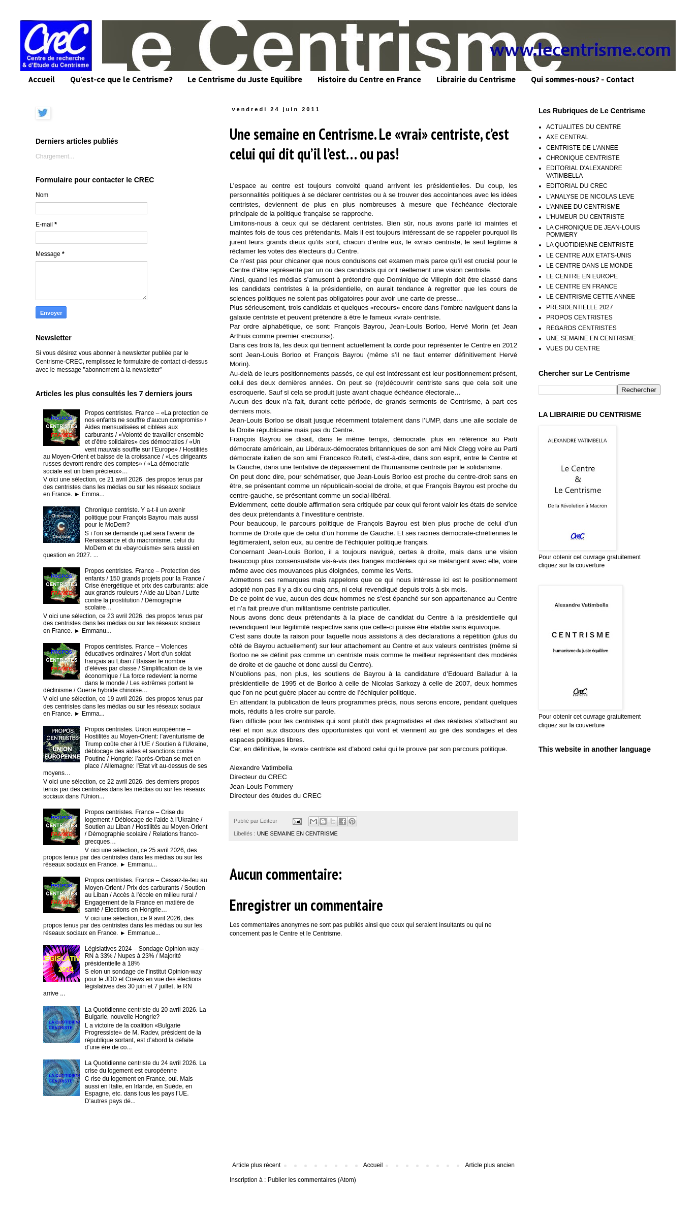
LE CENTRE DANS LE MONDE (589, 265)
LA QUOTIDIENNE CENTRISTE (590, 244)
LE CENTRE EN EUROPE (582, 276)
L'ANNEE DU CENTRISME (583, 206)
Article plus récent (256, 1165)
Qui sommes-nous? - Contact (582, 79)
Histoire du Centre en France (369, 79)
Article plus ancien (490, 1165)
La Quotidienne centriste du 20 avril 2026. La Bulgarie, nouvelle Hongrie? (145, 1013)
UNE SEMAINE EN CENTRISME (297, 833)
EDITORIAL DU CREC (577, 185)
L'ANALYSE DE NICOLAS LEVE (590, 196)
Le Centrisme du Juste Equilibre (244, 79)
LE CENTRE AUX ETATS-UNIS (588, 255)
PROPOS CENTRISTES (579, 317)
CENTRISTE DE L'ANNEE (582, 147)
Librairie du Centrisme (476, 79)
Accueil (41, 79)
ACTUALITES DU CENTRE (583, 127)
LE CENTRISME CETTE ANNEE (590, 296)
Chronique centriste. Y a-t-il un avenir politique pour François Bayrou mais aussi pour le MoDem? (141, 517)
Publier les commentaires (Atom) (312, 1179)
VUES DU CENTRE (573, 348)
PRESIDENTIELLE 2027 (579, 307)
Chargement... (55, 156)
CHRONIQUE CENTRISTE (583, 158)
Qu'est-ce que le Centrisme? (121, 79)
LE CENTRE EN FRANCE (581, 286)
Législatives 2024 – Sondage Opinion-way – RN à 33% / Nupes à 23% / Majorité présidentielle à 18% (144, 956)
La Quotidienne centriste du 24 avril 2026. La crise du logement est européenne (145, 1066)
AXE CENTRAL (567, 137)
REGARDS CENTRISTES (581, 328)
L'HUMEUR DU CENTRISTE (585, 216)
